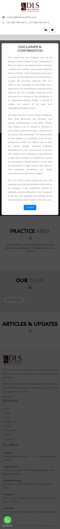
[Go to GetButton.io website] (7, 526)
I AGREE (30, 207)
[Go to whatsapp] (7, 520)
